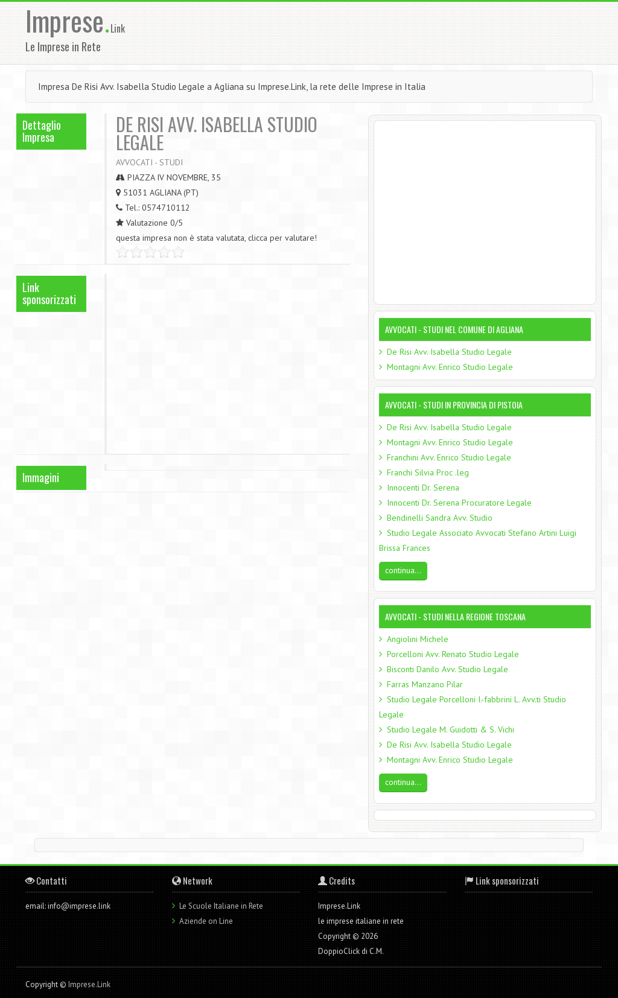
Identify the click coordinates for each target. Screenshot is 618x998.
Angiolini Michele (417, 639)
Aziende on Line (206, 921)
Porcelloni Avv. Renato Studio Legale (453, 654)
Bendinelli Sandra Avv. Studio (439, 517)
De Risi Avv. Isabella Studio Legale (449, 351)
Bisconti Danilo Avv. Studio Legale (447, 669)
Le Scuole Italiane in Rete (221, 906)
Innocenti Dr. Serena (423, 487)
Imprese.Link (89, 984)
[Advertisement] (391, 32)
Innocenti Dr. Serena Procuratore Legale (459, 502)
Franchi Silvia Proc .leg (428, 472)
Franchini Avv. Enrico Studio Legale (449, 457)
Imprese (67, 20)
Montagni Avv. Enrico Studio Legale (450, 366)
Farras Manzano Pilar (425, 684)
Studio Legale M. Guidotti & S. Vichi (450, 729)
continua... (403, 570)
